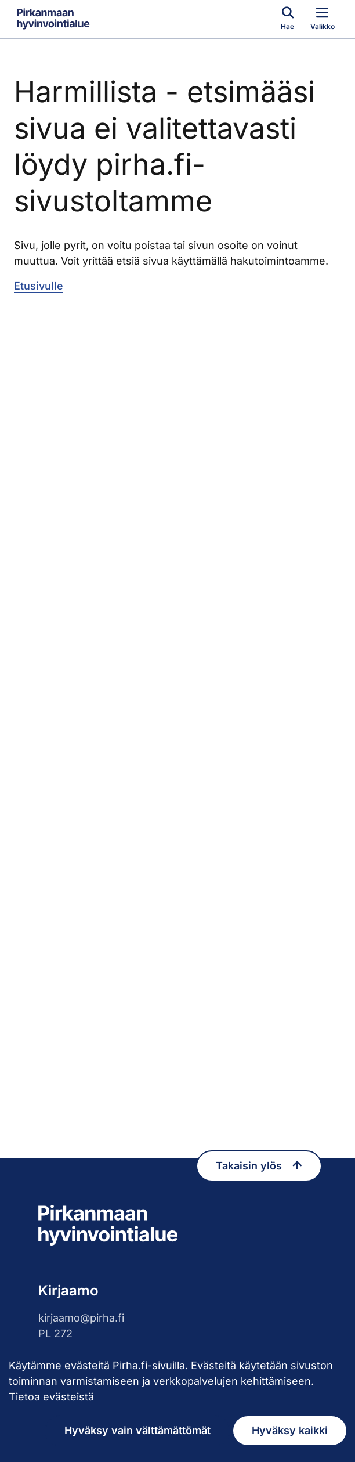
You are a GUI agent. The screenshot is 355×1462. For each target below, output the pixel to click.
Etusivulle (38, 286)
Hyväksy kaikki (290, 1430)
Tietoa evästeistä (51, 1397)
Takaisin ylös (259, 1160)
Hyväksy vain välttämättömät (137, 1430)
